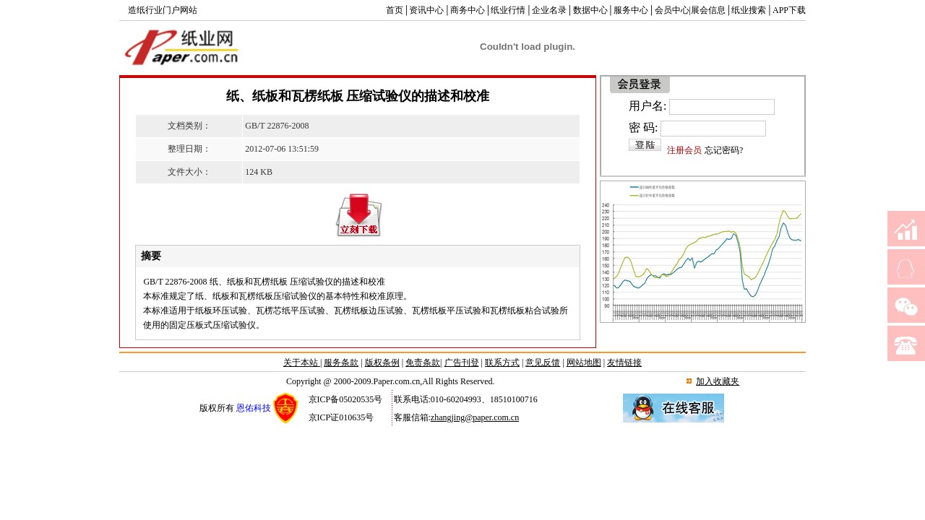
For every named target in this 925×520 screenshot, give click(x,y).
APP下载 (789, 10)
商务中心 (467, 10)
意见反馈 (542, 363)
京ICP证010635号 (341, 417)
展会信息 (708, 10)
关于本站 (301, 363)
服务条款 (341, 363)
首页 (394, 10)
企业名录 (549, 10)
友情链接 (624, 363)
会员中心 (672, 10)
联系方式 (502, 363)
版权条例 (382, 363)
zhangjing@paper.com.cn (475, 417)
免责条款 (422, 363)
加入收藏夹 (717, 381)
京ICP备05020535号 (346, 399)
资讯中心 (426, 10)
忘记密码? (724, 150)
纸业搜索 (748, 10)
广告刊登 (461, 363)
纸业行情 (508, 10)
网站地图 (584, 363)
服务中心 (631, 10)
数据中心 (590, 10)
